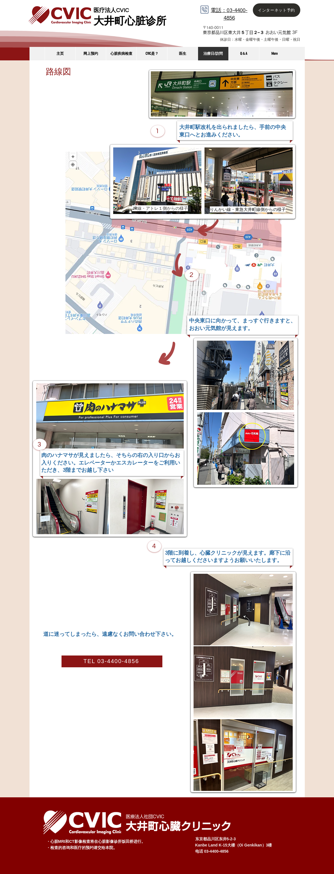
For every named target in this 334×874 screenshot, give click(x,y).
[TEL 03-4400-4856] (112, 661)
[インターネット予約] (276, 10)
